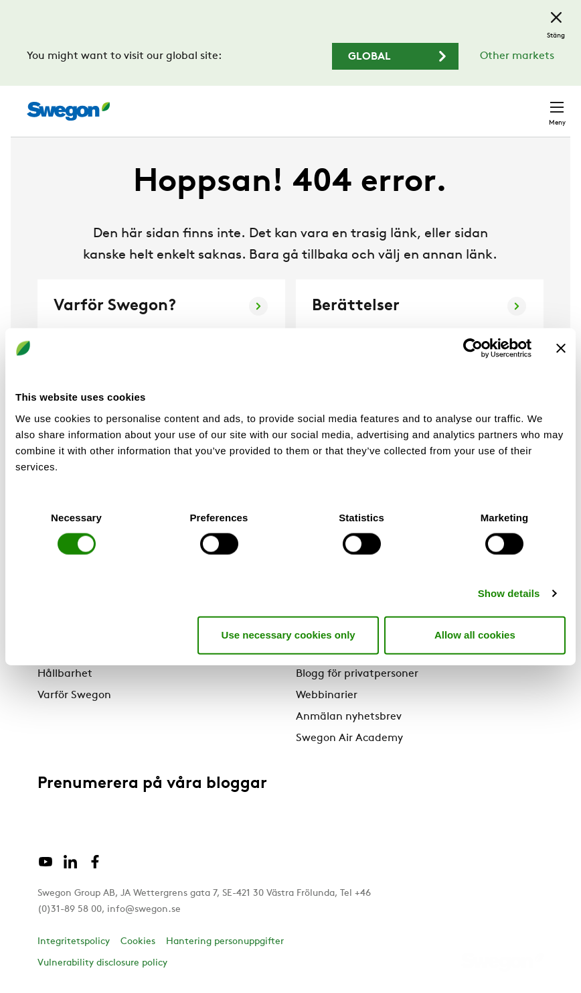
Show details (509, 592)
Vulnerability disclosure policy (102, 963)
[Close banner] (561, 348)
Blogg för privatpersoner (357, 674)
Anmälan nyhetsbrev (349, 717)
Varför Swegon (74, 695)
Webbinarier (326, 695)
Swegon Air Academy (349, 738)
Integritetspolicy (73, 942)
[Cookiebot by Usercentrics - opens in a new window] (472, 348)
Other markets (517, 56)
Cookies (137, 942)
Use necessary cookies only (288, 635)
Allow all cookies (474, 635)
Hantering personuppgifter (225, 942)
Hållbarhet (64, 674)
